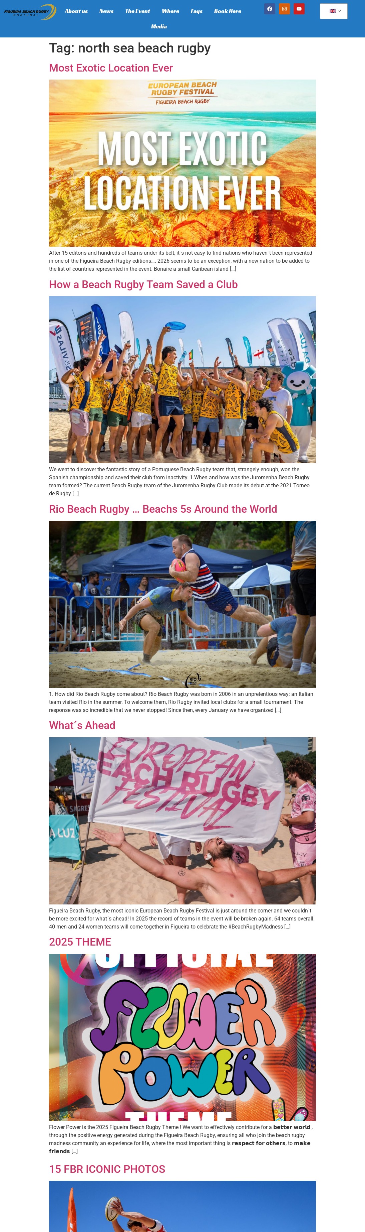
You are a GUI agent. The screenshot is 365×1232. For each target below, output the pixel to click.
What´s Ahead (82, 725)
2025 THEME (80, 942)
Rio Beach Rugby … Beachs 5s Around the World (163, 509)
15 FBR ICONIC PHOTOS (107, 1169)
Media (159, 26)
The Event (137, 11)
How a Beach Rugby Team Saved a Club (143, 284)
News (106, 11)
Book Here (227, 11)
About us (76, 11)
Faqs (197, 11)
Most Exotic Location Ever (111, 67)
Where (170, 11)
